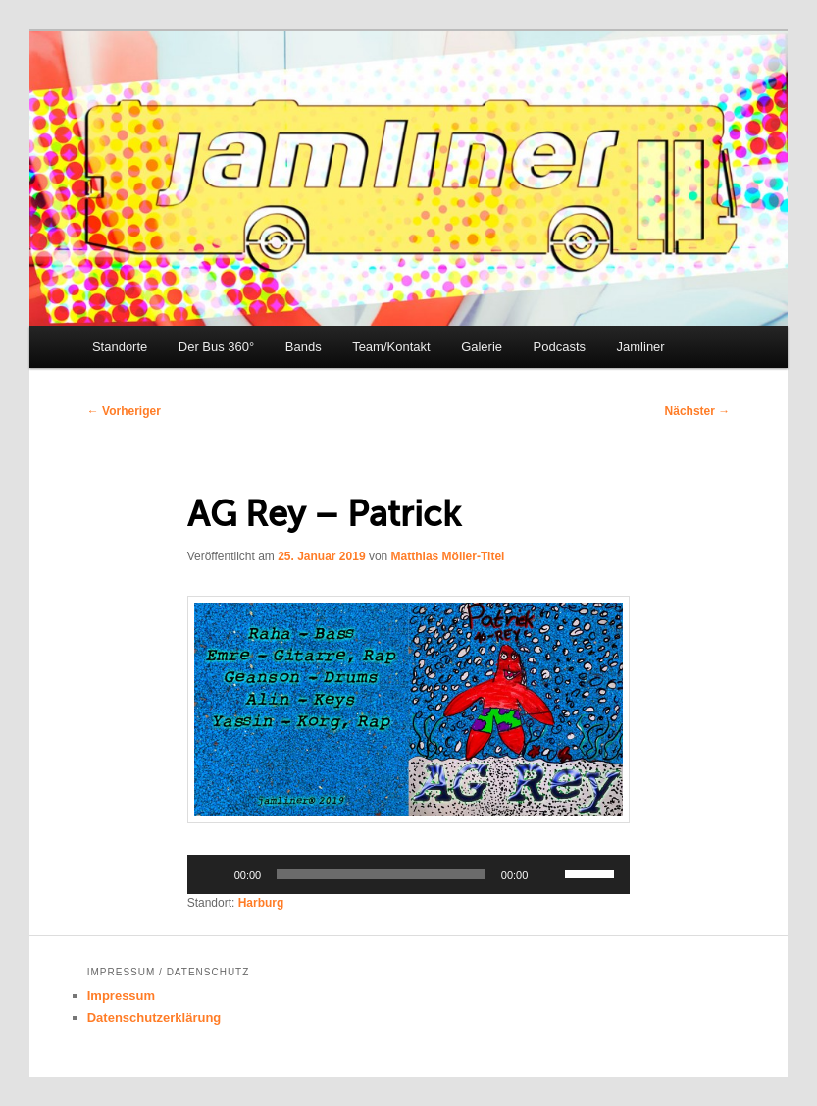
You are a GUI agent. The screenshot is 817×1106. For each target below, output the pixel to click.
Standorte (119, 347)
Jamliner (641, 347)
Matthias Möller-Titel (448, 556)
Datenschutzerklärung (154, 1017)
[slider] (381, 874)
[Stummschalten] (549, 874)
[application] (409, 874)
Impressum (121, 995)
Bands (303, 347)
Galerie (481, 347)
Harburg (261, 903)
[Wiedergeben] (213, 874)
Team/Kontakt (391, 347)
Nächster (698, 411)
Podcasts (560, 347)
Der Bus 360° (216, 347)
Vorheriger (124, 411)
